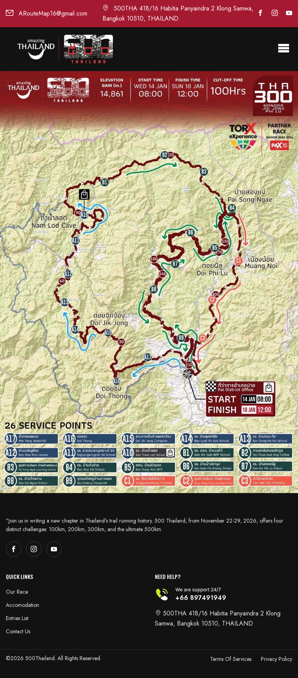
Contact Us (18, 631)
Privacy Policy (276, 659)
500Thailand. (40, 658)
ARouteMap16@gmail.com (46, 13)
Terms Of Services (230, 659)
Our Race (17, 592)
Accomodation (22, 605)
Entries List (17, 618)
